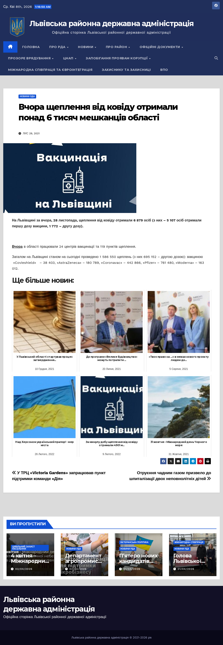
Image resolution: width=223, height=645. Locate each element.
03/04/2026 (23, 568)
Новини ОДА (27, 96)
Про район (117, 47)
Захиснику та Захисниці (126, 70)
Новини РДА (73, 549)
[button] (216, 58)
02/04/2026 (77, 568)
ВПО (164, 70)
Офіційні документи (160, 47)
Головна (31, 47)
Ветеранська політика (134, 542)
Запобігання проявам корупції (117, 58)
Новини (86, 47)
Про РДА (57, 47)
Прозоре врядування (30, 58)
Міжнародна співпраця (189, 542)
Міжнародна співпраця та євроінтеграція (50, 70)
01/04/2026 (131, 568)
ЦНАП (68, 58)
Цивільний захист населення (23, 547)
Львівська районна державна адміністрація (111, 23)
